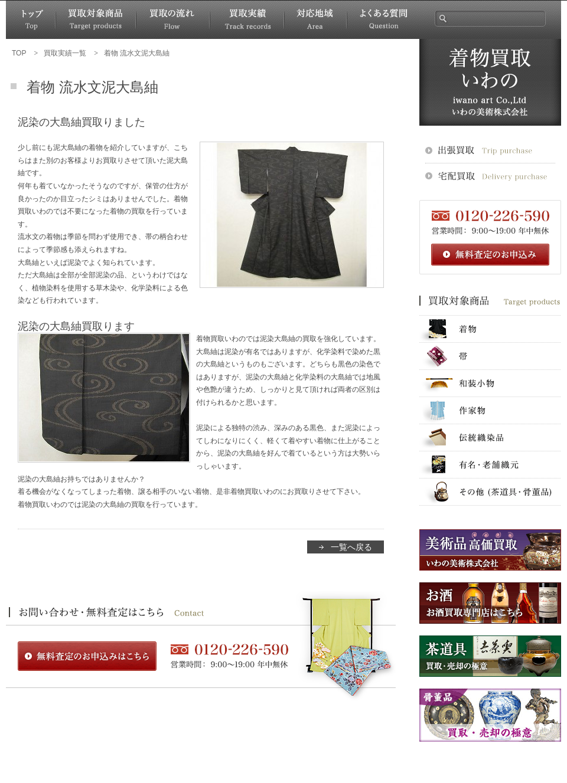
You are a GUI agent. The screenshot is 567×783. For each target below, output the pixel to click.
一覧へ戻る (351, 547)
